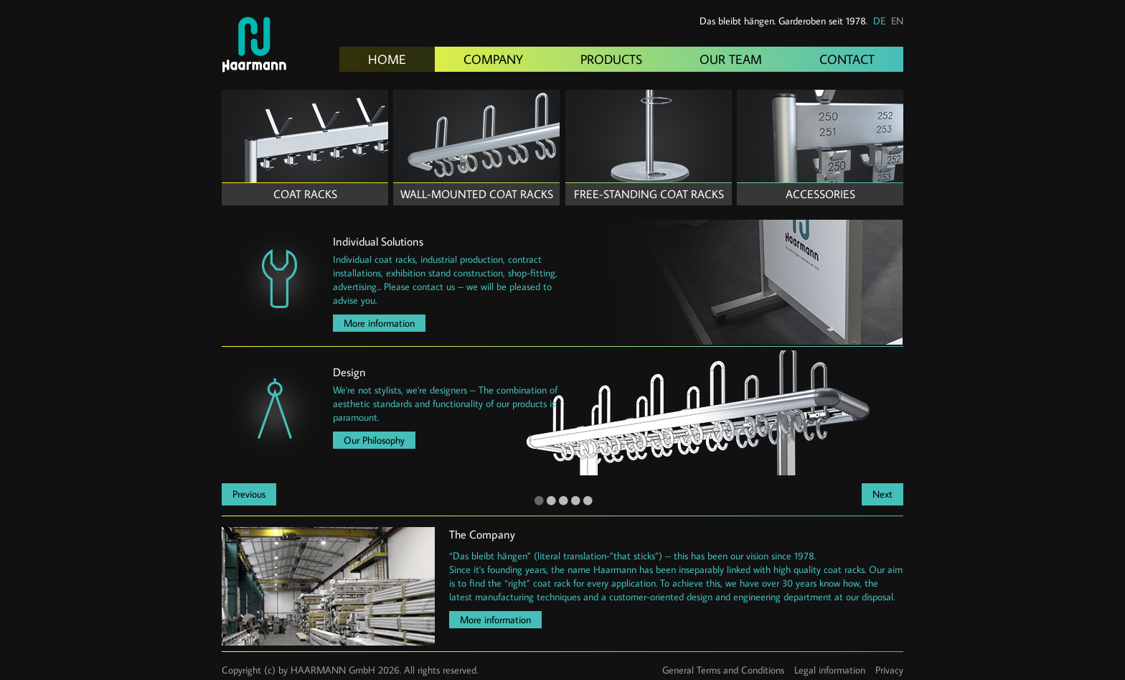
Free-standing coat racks (649, 194)
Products (611, 59)
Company (493, 59)
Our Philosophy (374, 440)
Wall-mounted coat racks (476, 194)
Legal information (829, 669)
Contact (847, 59)
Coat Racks (305, 194)
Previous (248, 494)
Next (882, 494)
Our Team (731, 59)
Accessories (820, 194)
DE (879, 20)
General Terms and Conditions (723, 669)
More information (379, 323)
